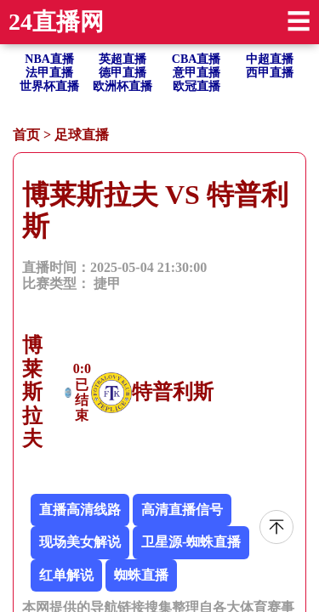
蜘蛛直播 (141, 575)
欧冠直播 (196, 86)
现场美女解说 (80, 542)
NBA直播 (49, 59)
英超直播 (122, 59)
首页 (26, 135)
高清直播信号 (182, 509)
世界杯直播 (49, 86)
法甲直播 (49, 72)
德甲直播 (122, 72)
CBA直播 (196, 59)
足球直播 (81, 135)
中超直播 (269, 59)
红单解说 (66, 575)
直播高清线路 (80, 509)
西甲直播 (269, 72)
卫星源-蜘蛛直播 (191, 542)
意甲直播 (196, 72)
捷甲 (107, 283)
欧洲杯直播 (122, 86)
